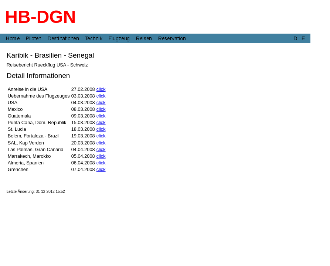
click (101, 89)
